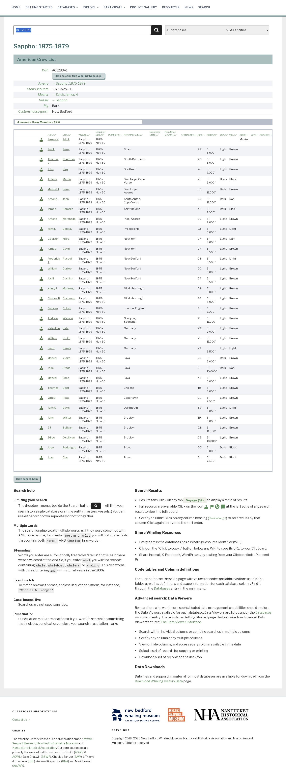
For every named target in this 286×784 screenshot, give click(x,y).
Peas (66, 398)
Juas (50, 458)
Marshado (69, 219)
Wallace (68, 319)
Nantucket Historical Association (34, 748)
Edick (66, 140)
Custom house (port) (33, 112)
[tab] (78, 123)
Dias (65, 458)
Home (16, 7)
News (189, 7)
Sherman (69, 160)
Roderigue (69, 448)
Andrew (53, 319)
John (51, 170)
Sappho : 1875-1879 (71, 84)
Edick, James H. (67, 95)
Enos (66, 378)
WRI (45, 71)
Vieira (66, 358)
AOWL (16, 757)
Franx (51, 349)
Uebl (66, 329)
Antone (52, 180)
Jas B (51, 279)
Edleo (51, 438)
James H (53, 140)
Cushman (69, 299)
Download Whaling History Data (159, 682)
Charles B (54, 299)
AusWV (18, 766)
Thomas (53, 388)
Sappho (62, 101)
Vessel (43, 101)
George (53, 239)
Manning (68, 289)
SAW (77, 757)
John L (52, 229)
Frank (51, 150)
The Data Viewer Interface (181, 623)
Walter (67, 418)
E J (49, 428)
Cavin (66, 249)
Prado (67, 368)
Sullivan (67, 428)
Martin (67, 180)
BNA (65, 762)
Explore (90, 7)
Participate (114, 7)
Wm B (51, 398)
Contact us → (21, 720)
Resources (170, 7)
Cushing (68, 279)
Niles (66, 239)
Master (43, 95)
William (52, 269)
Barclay (67, 229)
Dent (66, 388)
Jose (51, 368)
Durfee (67, 269)
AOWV (79, 753)
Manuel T (53, 189)
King (66, 170)
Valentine (54, 329)
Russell (67, 259)
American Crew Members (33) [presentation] (38, 122)
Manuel (52, 358)
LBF (31, 762)
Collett (67, 309)
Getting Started (39, 7)
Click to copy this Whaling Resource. (78, 76)
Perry (66, 150)
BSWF (46, 757)
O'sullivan (69, 438)
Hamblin (68, 209)
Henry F (52, 289)
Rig (45, 106)
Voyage (42, 84)
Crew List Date (37, 90)
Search (204, 7)
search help (27, 479)
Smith (66, 339)
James (52, 209)
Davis (66, 408)
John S (52, 408)
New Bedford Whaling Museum (57, 744)
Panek (67, 349)
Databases (68, 7)
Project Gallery (143, 7)
